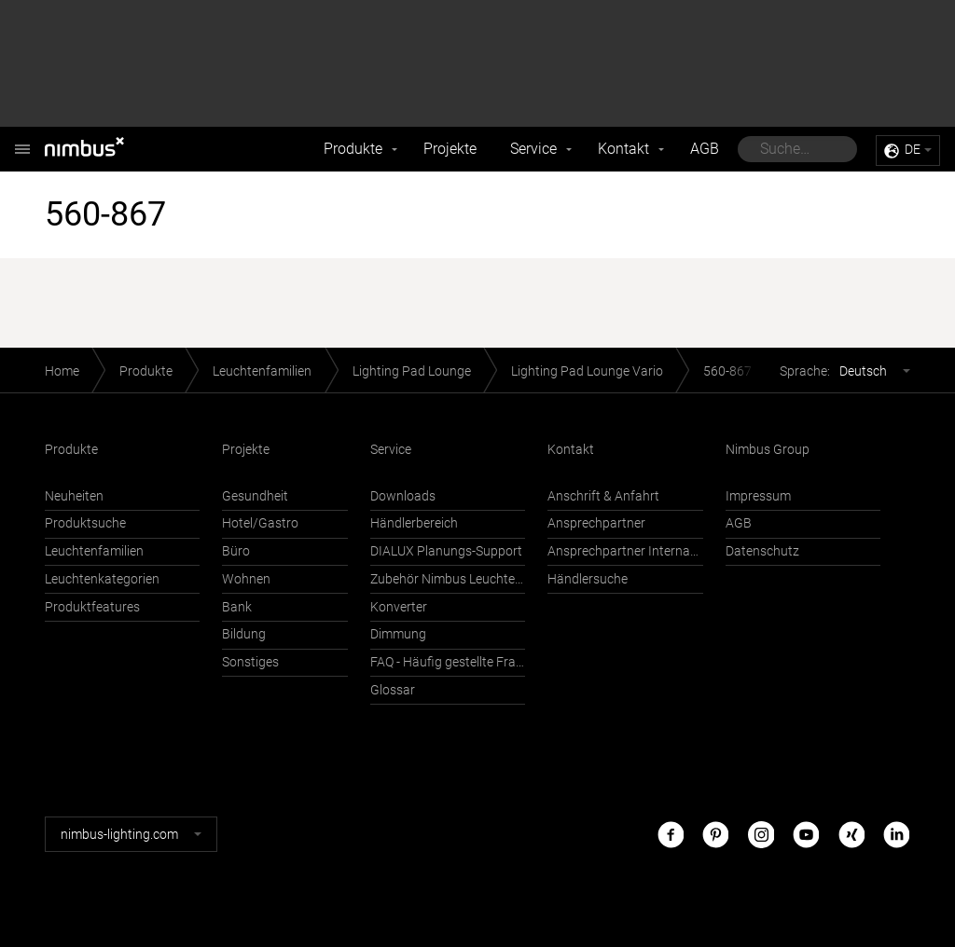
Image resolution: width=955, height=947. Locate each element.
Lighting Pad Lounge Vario (587, 371)
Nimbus (22, 139)
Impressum (758, 496)
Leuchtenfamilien (262, 371)
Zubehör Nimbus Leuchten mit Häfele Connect (447, 579)
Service (533, 149)
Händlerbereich (414, 523)
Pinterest (715, 834)
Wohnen (246, 579)
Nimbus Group (768, 450)
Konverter (398, 607)
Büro (236, 551)
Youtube (806, 834)
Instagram (761, 834)
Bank (237, 607)
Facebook (671, 834)
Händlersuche (587, 579)
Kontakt (623, 149)
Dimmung (398, 634)
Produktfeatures (92, 607)
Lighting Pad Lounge (412, 371)
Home (62, 371)
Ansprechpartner (596, 523)
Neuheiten (74, 496)
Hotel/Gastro (260, 523)
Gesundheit (255, 496)
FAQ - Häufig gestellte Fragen (447, 662)
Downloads (403, 496)
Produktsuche (85, 523)
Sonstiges (250, 662)
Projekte (450, 149)
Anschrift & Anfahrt (603, 496)
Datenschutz (762, 551)
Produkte (353, 149)
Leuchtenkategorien (102, 579)
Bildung (244, 634)
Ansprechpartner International (624, 551)
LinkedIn (896, 834)
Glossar (392, 690)
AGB (704, 149)
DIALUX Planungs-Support (446, 551)
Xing (851, 834)
